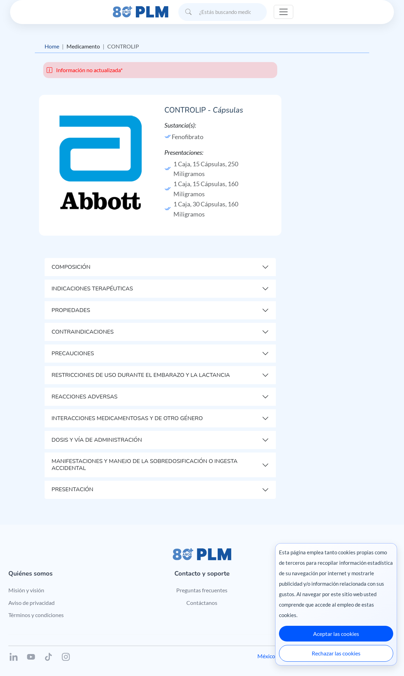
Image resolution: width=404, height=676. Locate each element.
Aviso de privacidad (31, 602)
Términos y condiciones (36, 615)
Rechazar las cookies (336, 653)
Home (52, 46)
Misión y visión (26, 590)
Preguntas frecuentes (201, 590)
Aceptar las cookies (336, 633)
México (266, 656)
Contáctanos (201, 602)
